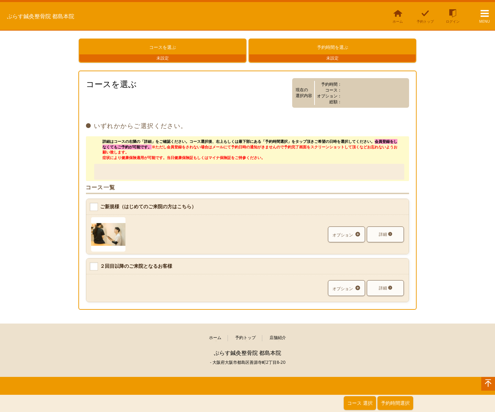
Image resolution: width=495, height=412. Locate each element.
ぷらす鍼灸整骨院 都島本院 (54, 15)
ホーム (215, 342)
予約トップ (245, 342)
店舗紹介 (278, 342)
